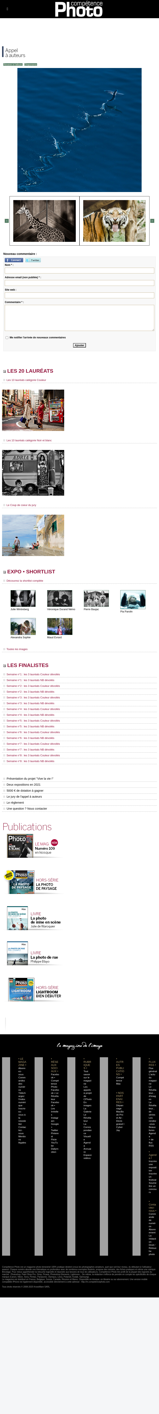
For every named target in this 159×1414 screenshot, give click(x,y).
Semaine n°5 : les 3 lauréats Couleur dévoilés (30, 719)
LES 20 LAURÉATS (31, 371)
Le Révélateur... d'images (152, 1090)
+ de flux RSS (151, 1134)
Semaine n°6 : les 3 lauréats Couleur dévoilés (30, 731)
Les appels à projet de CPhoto (87, 1090)
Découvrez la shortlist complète (22, 581)
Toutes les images (14, 649)
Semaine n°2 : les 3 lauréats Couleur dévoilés (30, 686)
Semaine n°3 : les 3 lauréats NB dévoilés (27, 703)
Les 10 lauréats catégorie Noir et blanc (26, 440)
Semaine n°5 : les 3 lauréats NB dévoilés (27, 725)
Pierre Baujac (91, 609)
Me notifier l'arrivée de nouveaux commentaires (38, 337)
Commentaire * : (14, 301)
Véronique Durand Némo (61, 609)
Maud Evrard (54, 637)
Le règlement (13, 800)
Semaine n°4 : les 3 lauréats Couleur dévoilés (30, 708)
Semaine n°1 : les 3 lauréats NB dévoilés (27, 680)
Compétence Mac (120, 1078)
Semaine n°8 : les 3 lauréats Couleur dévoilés (30, 753)
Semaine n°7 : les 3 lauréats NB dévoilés (27, 747)
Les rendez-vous (152, 1115)
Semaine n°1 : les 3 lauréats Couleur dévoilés (30, 675)
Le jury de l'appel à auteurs (22, 794)
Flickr (53, 1131)
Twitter (54, 1121)
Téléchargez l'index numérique (22, 1093)
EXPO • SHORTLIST (32, 572)
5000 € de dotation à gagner (23, 788)
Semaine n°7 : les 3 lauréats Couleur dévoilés (30, 742)
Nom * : (9, 264)
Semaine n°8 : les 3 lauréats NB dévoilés (27, 759)
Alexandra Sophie (20, 637)
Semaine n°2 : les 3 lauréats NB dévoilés (27, 692)
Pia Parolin (126, 612)
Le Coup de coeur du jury (18, 505)
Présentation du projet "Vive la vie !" (28, 776)
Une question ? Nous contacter (24, 806)
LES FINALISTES (28, 666)
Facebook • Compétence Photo (55, 1078)
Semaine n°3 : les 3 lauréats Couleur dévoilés (30, 697)
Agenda (87, 1137)
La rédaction (153, 1227)
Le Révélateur (87, 1115)
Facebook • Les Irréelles (55, 1103)
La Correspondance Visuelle (88, 1127)
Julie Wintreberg (20, 609)
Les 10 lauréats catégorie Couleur (23, 380)
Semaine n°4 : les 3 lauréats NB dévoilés (27, 714)
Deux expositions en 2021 (21, 782)
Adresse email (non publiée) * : (23, 277)
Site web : (10, 289)
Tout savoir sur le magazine (87, 1075)
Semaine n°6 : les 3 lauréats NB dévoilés (27, 736)
